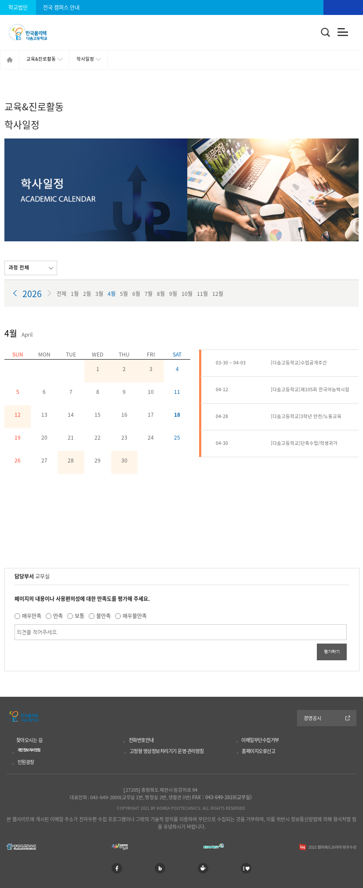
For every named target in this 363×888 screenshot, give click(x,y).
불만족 (103, 616)
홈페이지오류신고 (258, 751)
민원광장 (26, 762)
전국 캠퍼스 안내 (61, 7)
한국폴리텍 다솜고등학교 (23, 715)
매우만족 (31, 616)
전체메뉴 (343, 32)
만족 (58, 616)
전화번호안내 (141, 740)
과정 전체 (18, 268)
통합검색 (325, 32)
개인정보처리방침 (29, 750)
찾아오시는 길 (29, 740)
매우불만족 (135, 616)
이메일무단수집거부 (260, 740)
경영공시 (312, 718)
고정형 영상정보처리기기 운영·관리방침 (167, 751)
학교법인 (18, 7)
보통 (79, 616)
